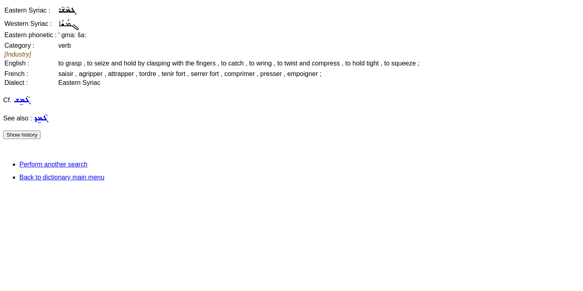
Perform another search (53, 164)
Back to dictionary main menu (61, 177)
